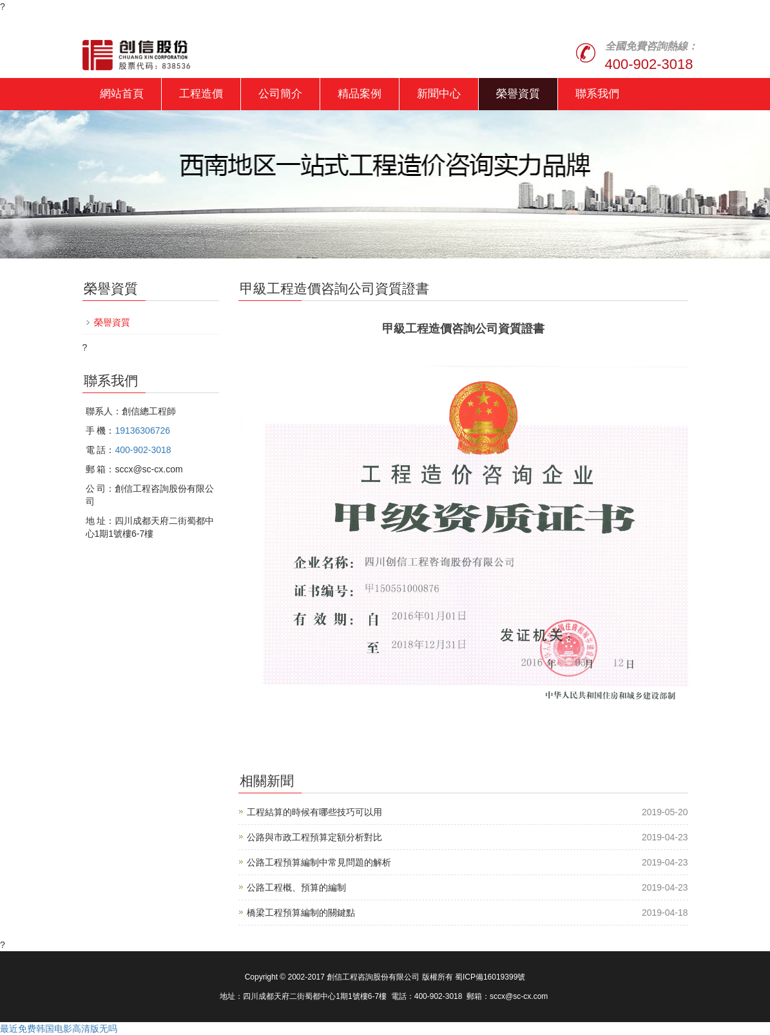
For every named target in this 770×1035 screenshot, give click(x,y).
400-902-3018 (649, 64)
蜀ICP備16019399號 (490, 977)
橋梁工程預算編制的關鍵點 (301, 912)
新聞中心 (439, 94)
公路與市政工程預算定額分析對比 (314, 837)
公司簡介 (280, 94)
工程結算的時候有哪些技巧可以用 (314, 812)
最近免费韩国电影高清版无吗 (58, 1028)
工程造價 (201, 94)
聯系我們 (597, 94)
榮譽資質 (518, 94)
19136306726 (142, 430)
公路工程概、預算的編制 (296, 887)
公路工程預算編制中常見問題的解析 (319, 862)
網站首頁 (122, 94)
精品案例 (359, 94)
